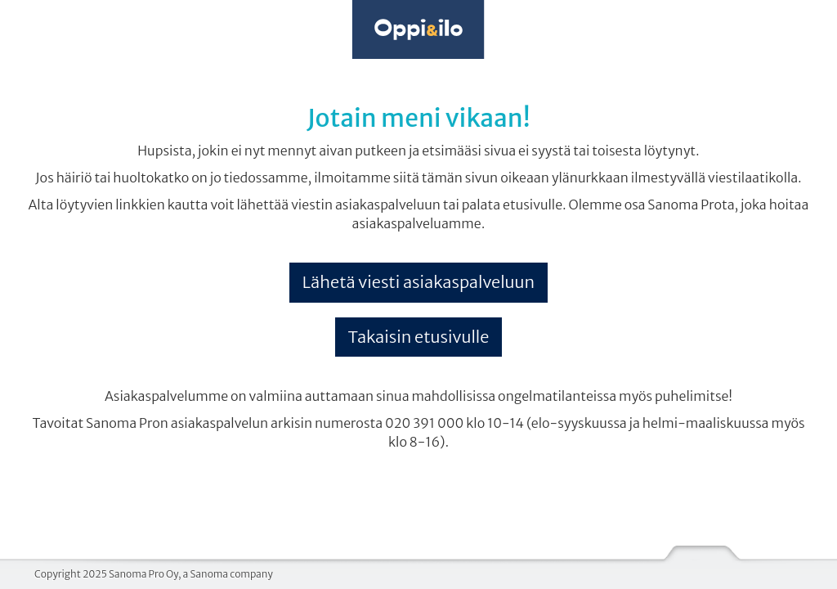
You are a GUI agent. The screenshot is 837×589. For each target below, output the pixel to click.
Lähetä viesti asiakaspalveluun (418, 282)
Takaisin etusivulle (419, 336)
